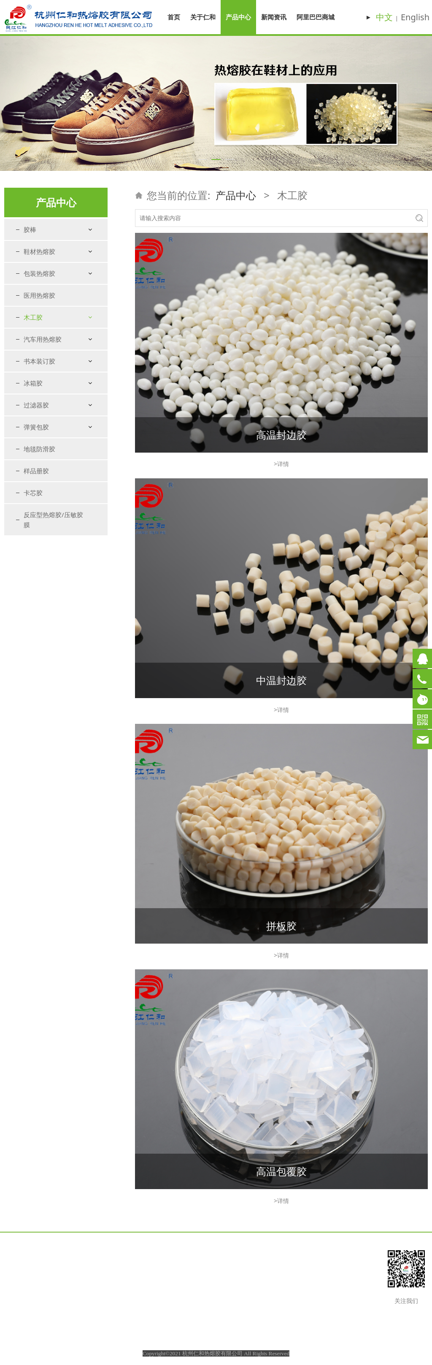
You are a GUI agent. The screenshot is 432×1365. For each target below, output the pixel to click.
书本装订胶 (39, 361)
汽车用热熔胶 (43, 339)
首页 (173, 17)
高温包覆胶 (281, 1171)
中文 (384, 17)
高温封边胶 (281, 435)
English (415, 17)
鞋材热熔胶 (39, 251)
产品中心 (238, 17)
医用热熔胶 (39, 295)
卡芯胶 (33, 492)
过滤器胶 (36, 405)
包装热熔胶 (39, 273)
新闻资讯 (273, 17)
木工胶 (33, 317)
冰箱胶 (33, 383)
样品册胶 (36, 471)
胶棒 (30, 229)
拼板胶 (281, 926)
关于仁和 (203, 17)
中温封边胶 (281, 680)
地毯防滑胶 (39, 449)
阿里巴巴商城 (316, 17)
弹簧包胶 (36, 427)
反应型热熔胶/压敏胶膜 (53, 519)
